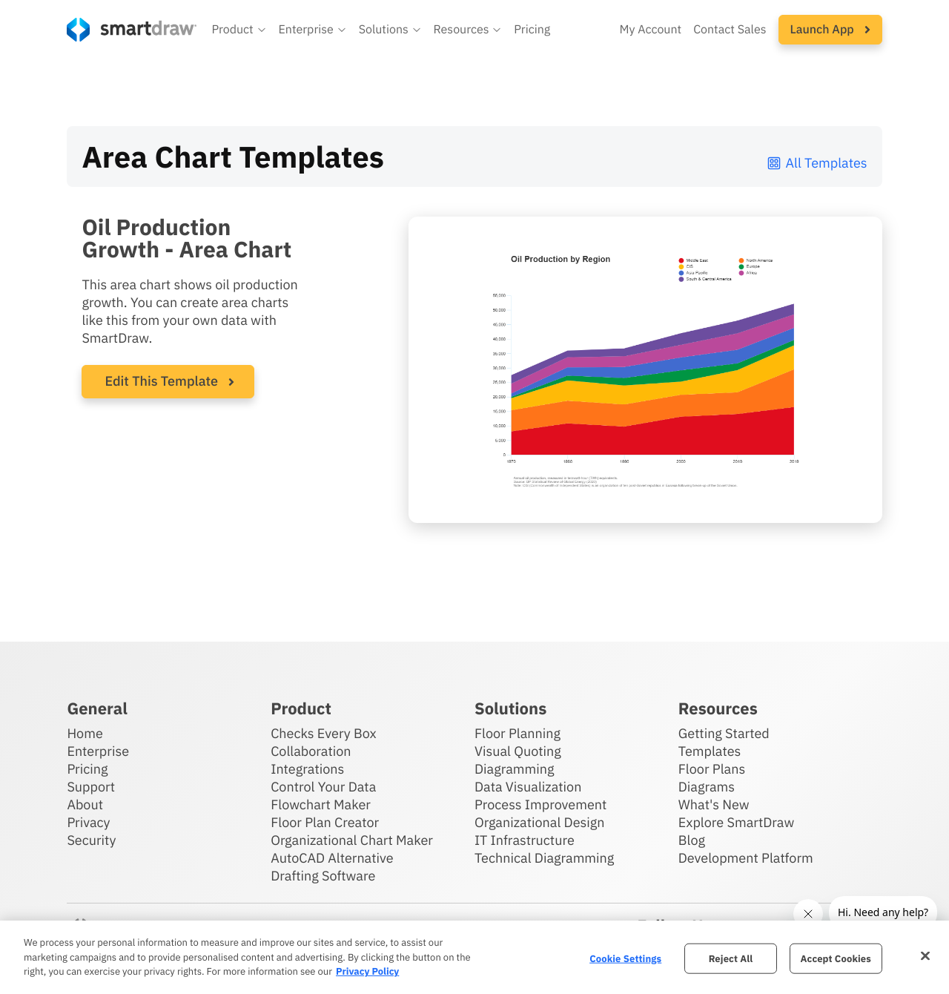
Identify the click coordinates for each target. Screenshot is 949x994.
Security (91, 840)
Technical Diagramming (544, 857)
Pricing (87, 768)
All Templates (816, 162)
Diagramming (514, 768)
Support (91, 786)
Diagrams (706, 786)
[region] (474, 957)
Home (84, 733)
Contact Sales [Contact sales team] (729, 29)
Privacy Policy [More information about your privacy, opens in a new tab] (367, 971)
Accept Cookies (836, 958)
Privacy (88, 822)
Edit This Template (161, 380)
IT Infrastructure (524, 840)
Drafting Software (323, 875)
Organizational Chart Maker (352, 840)
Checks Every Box (324, 733)
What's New (714, 804)
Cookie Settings (625, 958)
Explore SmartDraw (736, 822)
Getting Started (724, 733)
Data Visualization (527, 786)
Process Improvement (540, 804)
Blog (691, 840)
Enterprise (98, 751)
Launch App (830, 29)
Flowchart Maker (321, 804)
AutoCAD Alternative (332, 857)
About (85, 804)
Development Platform (745, 857)
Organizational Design (539, 822)
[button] (238, 30)
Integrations (307, 768)
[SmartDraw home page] (131, 30)
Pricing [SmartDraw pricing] (532, 29)
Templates (709, 751)
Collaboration (311, 751)
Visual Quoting (517, 751)
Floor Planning (517, 733)
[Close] (925, 955)
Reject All (731, 958)
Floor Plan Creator (325, 822)
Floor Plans (711, 768)
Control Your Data (323, 786)
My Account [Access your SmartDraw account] (650, 29)
